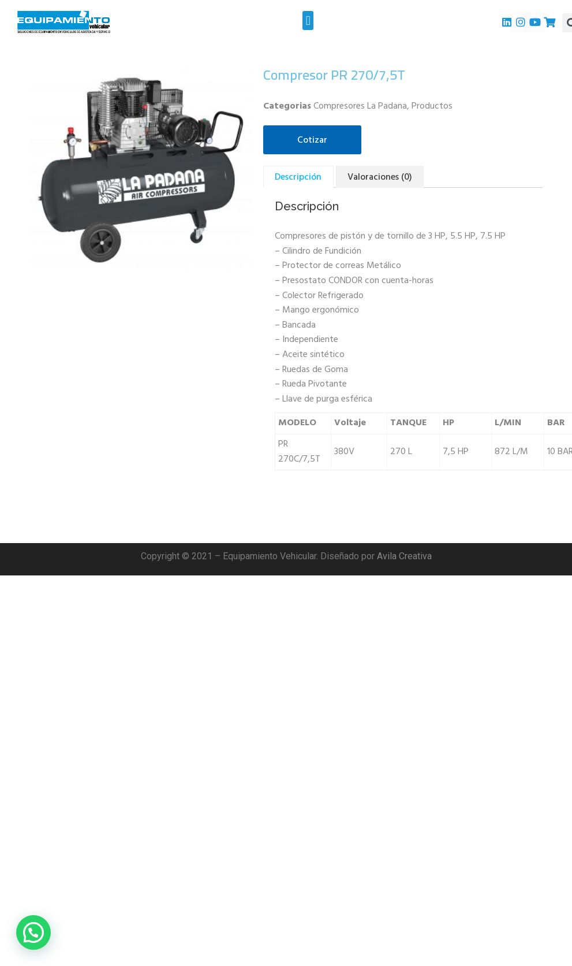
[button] (307, 20)
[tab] (298, 177)
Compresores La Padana (360, 106)
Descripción (298, 177)
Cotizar (312, 140)
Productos (432, 106)
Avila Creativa (404, 556)
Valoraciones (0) (379, 177)
